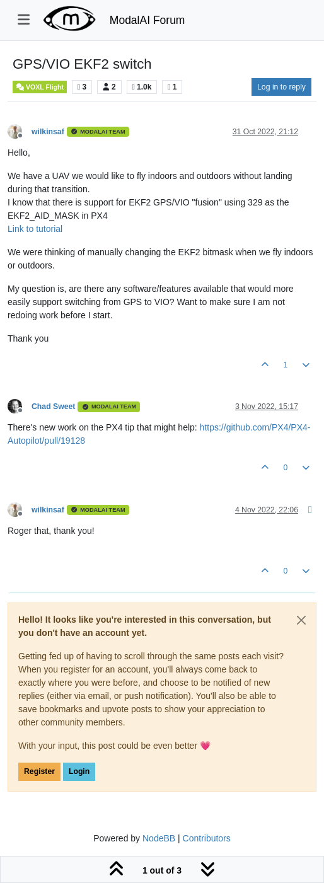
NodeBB (158, 838)
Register (39, 771)
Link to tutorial (35, 229)
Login (79, 771)
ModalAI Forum (147, 20)
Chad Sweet (53, 406)
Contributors (207, 838)
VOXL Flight (40, 87)
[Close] (301, 620)
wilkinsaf (48, 131)
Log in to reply (281, 87)
